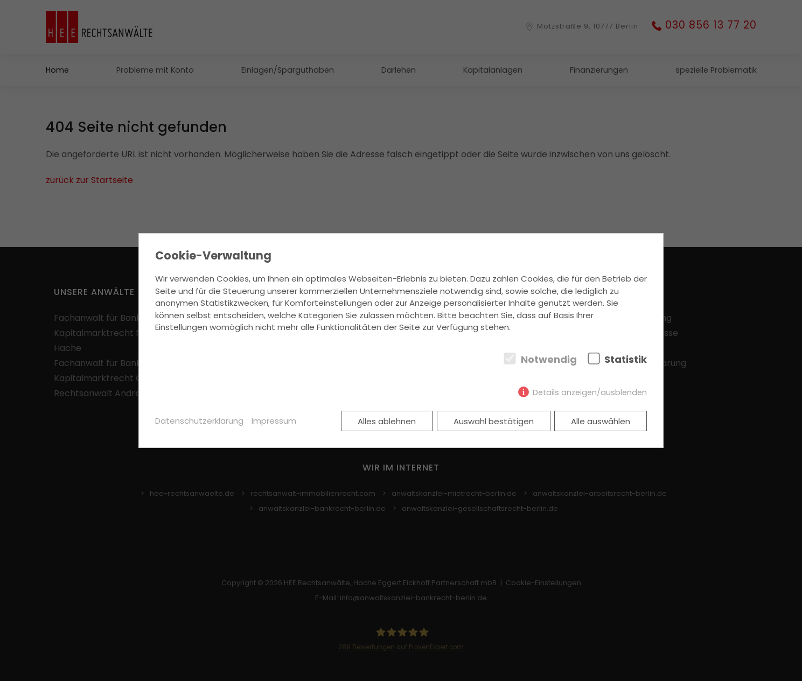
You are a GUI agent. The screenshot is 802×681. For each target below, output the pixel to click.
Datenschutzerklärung (199, 420)
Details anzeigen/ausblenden (590, 392)
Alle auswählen (600, 421)
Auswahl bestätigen (494, 421)
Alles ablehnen (387, 421)
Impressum (274, 420)
